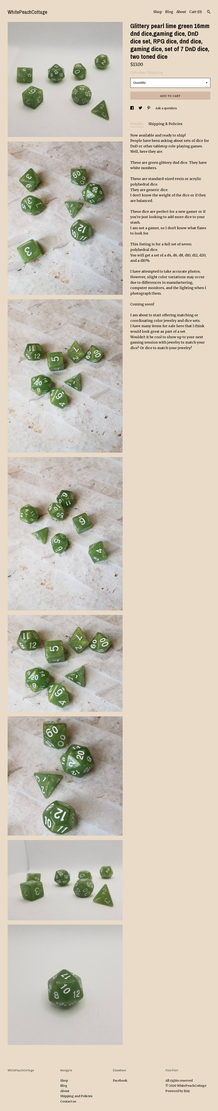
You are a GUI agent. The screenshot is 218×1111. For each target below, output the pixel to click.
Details (137, 124)
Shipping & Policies (165, 124)
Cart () (195, 12)
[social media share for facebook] (132, 108)
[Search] (208, 12)
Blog (169, 12)
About (181, 12)
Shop (157, 12)
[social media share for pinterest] (149, 108)
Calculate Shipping (146, 72)
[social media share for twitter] (141, 108)
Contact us (68, 1101)
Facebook (120, 1080)
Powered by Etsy (177, 1091)
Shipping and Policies (76, 1096)
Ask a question (166, 108)
